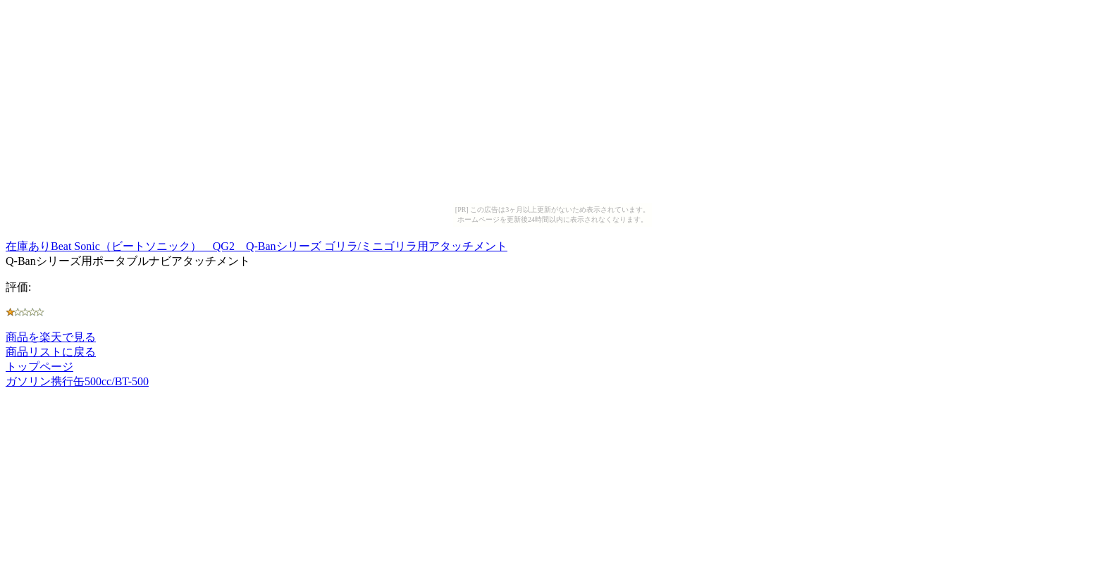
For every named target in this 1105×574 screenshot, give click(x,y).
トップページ (39, 367)
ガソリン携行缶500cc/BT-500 (77, 381)
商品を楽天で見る (51, 337)
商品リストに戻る (51, 352)
